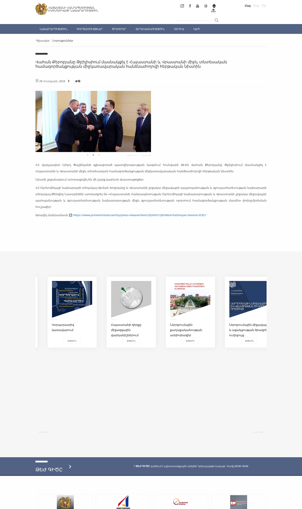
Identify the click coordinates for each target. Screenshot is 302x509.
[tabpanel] (93, 119)
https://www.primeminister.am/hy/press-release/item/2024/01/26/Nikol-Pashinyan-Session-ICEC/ (139, 215)
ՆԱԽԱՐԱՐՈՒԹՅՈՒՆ (53, 29)
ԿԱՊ (196, 29)
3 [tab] (99, 155)
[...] (194, 17)
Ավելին (64, 340)
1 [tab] (87, 155)
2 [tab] (93, 155)
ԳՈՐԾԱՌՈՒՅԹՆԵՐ (90, 29)
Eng (256, 5)
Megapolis (259, 504)
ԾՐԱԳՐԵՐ (119, 29)
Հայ (248, 5)
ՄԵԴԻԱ (179, 29)
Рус (264, 5)
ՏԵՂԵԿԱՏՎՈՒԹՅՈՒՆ (150, 29)
